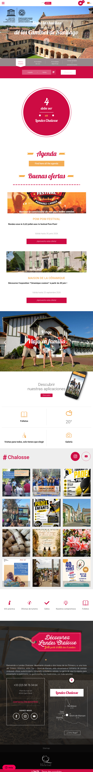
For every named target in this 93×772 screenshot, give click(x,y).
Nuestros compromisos (66, 607)
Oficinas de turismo (29, 607)
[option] (46, 32)
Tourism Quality (46, 759)
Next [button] (87, 32)
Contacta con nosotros (25, 700)
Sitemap (46, 746)
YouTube (34, 714)
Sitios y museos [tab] (20, 63)
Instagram (25, 714)
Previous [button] (4, 32)
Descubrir (46, 393)
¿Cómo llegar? (72, 731)
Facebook (16, 714)
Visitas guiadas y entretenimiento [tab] (72, 62)
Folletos (85, 607)
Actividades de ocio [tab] (38, 63)
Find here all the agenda (46, 161)
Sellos (47, 607)
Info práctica (9, 607)
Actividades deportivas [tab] (55, 63)
